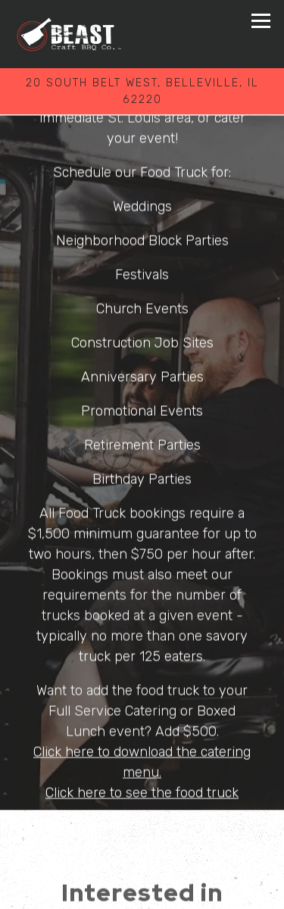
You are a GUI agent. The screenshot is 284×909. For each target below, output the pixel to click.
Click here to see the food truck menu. (142, 798)
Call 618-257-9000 (142, 856)
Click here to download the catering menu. (142, 757)
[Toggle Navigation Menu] (261, 21)
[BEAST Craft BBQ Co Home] (69, 34)
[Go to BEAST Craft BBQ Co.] (142, 91)
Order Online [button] (142, 891)
